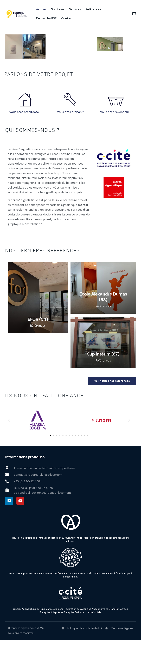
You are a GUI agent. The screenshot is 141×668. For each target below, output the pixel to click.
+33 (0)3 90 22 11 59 (27, 509)
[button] (9, 448)
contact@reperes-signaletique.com (38, 502)
